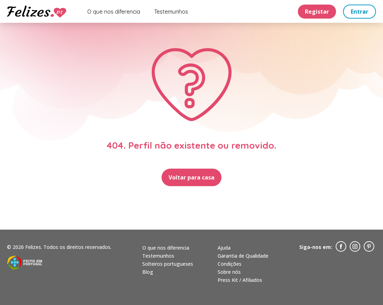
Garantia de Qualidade (243, 255)
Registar (317, 11)
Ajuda (224, 247)
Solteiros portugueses (167, 263)
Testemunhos (171, 11)
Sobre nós (229, 272)
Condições (229, 263)
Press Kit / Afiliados (240, 280)
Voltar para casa (191, 177)
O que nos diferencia (113, 11)
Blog (147, 272)
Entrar (359, 11)
